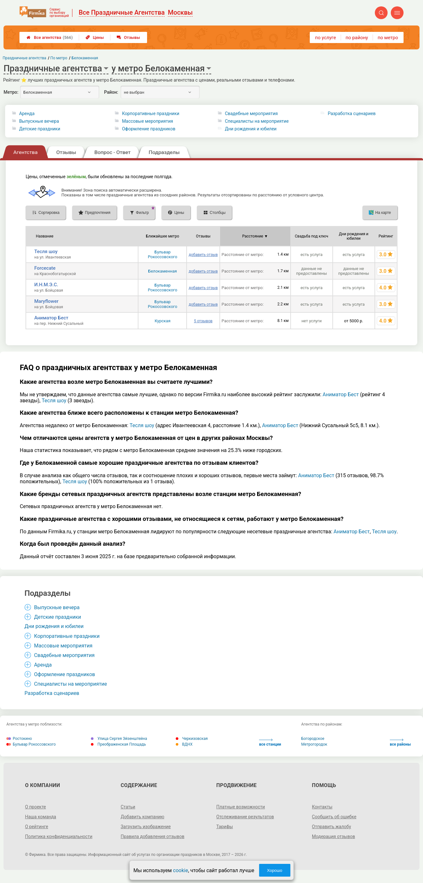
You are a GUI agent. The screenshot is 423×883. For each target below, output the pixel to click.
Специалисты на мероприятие (257, 121)
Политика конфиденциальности (58, 836)
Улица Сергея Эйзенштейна (119, 738)
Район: (111, 92)
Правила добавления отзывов (152, 836)
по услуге (325, 37)
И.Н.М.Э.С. (46, 285)
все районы (400, 743)
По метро (58, 58)
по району (356, 37)
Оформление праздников (148, 129)
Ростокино (19, 738)
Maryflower (46, 301)
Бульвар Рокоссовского (162, 254)
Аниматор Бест (51, 318)
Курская (163, 320)
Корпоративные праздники (150, 113)
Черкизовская (192, 738)
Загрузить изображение (146, 826)
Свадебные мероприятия (251, 113)
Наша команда (40, 816)
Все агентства (49, 37)
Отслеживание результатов (245, 816)
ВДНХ (184, 744)
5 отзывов (203, 321)
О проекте (35, 806)
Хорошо (274, 870)
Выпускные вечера (39, 121)
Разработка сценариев (351, 113)
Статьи (128, 806)
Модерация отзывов (333, 836)
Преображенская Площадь (118, 744)
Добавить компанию (142, 816)
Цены (94, 37)
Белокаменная (162, 271)
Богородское (312, 738)
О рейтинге (36, 826)
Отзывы (128, 37)
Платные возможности (240, 806)
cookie (180, 870)
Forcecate (45, 268)
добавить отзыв (203, 254)
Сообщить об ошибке (334, 816)
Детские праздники (39, 129)
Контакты (322, 806)
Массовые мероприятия (147, 121)
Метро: (11, 92)
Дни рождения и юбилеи (251, 129)
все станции (270, 743)
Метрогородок (314, 744)
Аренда (27, 113)
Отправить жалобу (331, 826)
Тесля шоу (45, 251)
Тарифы (224, 826)
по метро (388, 37)
